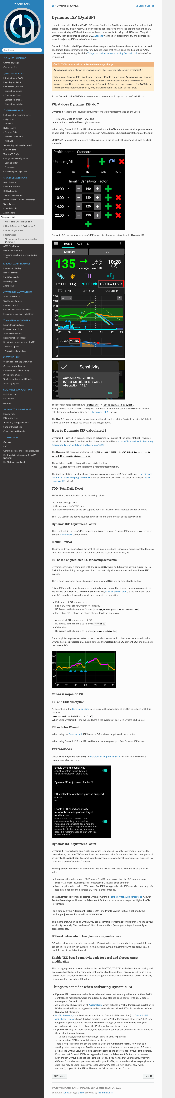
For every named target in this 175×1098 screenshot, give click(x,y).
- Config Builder (10, 163)
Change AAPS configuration (16, 158)
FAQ (5, 446)
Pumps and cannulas (12, 250)
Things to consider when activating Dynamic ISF (21, 240)
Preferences (9, 235)
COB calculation (10, 191)
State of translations (12, 427)
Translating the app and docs (16, 423)
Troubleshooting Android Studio (17, 379)
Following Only (10, 281)
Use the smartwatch (12, 301)
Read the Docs (105, 1093)
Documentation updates (14, 338)
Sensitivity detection (12, 195)
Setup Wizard (9, 150)
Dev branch (8, 399)
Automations (9, 213)
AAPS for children (11, 246)
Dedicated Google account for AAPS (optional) (19, 456)
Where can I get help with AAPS (17, 362)
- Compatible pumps (12, 91)
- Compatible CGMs (12, 95)
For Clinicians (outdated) (14, 462)
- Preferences (9, 167)
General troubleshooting (14, 366)
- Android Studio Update (14, 351)
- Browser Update (11, 347)
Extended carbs (10, 208)
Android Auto (9, 286)
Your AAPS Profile (11, 154)
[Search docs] (22, 50)
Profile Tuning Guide (12, 375)
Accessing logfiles (11, 383)
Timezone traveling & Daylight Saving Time (20, 256)
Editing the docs (10, 418)
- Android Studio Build (13, 137)
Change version (10, 67)
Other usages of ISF (13, 230)
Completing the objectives (15, 171)
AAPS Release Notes (12, 334)
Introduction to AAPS (13, 78)
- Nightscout (9, 119)
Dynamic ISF (8, 217)
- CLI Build (8, 141)
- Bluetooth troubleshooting (16, 370)
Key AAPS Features (11, 187)
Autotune (7, 403)
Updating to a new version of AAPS (19, 342)
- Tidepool (7, 124)
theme (81, 1093)
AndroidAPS (22, 24)
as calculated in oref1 (116, 592)
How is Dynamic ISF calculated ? (19, 226)
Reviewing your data (12, 329)
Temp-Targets (9, 204)
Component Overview (13, 87)
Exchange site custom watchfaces (18, 314)
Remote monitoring (12, 268)
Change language (11, 63)
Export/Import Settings (13, 325)
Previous (59, 1076)
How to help (9, 414)
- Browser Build (10, 132)
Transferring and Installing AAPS (17, 145)
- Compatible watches (13, 104)
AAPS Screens (9, 182)
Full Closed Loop (10, 394)
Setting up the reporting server (17, 115)
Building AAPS (9, 128)
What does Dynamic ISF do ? (18, 222)
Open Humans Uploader (14, 431)
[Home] (53, 6)
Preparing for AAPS (12, 82)
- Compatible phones (12, 100)
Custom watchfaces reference (16, 310)
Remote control (10, 273)
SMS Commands (11, 277)
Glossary (7, 442)
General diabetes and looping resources (21, 451)
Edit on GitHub (146, 6)
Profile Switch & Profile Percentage (19, 200)
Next (148, 1076)
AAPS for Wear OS (11, 296)
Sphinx (66, 1093)
